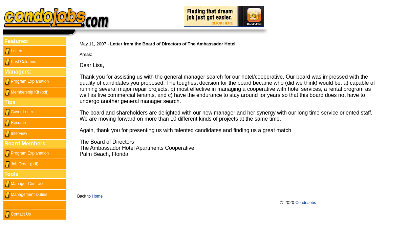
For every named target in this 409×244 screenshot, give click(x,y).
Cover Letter (18, 111)
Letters (13, 50)
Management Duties (25, 194)
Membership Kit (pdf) (26, 92)
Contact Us (17, 214)
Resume (15, 122)
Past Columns (20, 61)
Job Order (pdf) (21, 164)
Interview (15, 133)
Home (97, 196)
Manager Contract (23, 183)
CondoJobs (306, 202)
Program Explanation (26, 81)
